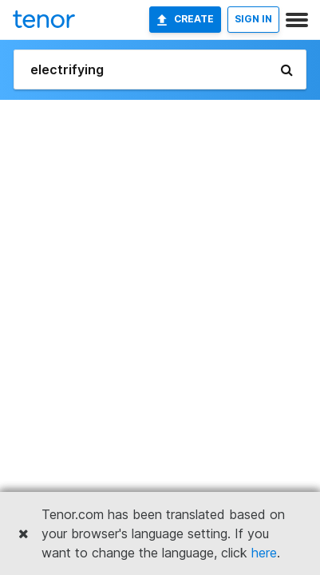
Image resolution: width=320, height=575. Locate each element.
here (264, 553)
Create (185, 19)
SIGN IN (253, 19)
